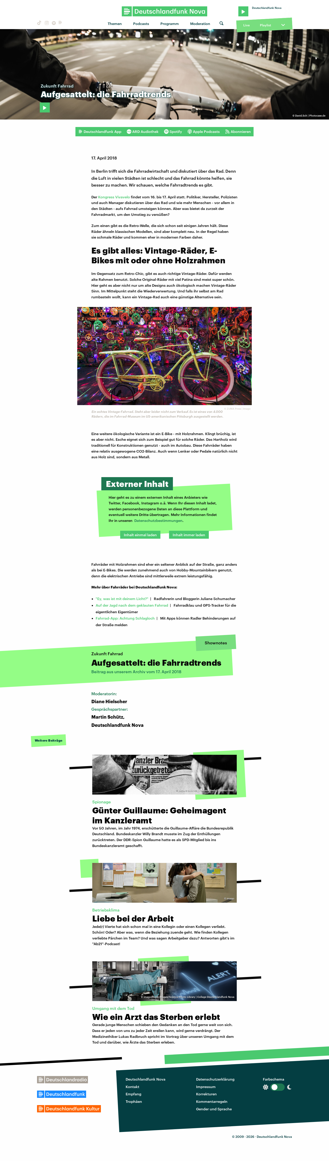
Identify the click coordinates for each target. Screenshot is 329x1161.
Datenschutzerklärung (215, 1079)
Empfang (133, 1094)
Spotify (173, 131)
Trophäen (134, 1101)
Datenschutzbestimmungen (158, 520)
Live (246, 25)
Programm (169, 23)
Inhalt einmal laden (140, 535)
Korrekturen (206, 1094)
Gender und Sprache (214, 1109)
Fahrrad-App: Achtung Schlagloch (125, 618)
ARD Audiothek (143, 131)
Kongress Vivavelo (114, 197)
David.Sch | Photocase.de (310, 115)
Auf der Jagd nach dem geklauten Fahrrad (132, 605)
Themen (115, 23)
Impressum (206, 1086)
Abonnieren (238, 131)
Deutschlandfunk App (99, 131)
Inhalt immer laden (189, 535)
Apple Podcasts (203, 131)
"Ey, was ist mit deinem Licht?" (122, 598)
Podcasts (141, 23)
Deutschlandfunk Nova (145, 1079)
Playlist (265, 25)
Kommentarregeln (211, 1101)
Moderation (200, 23)
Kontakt (132, 1086)
